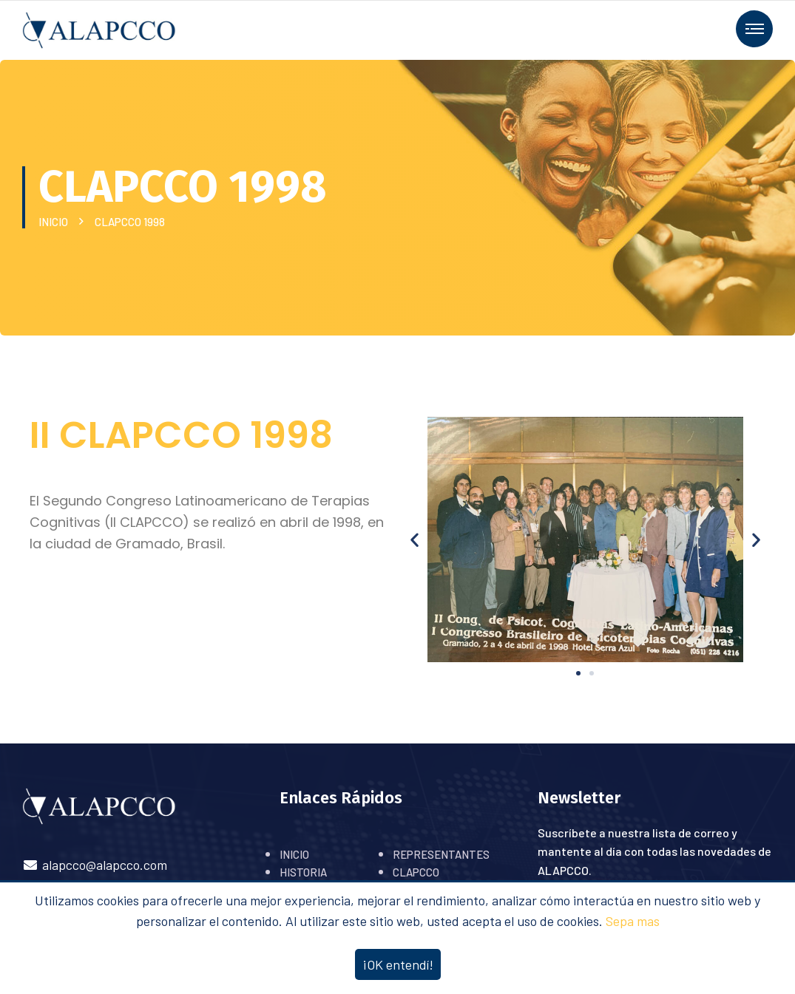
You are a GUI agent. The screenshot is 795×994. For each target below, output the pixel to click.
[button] (578, 673)
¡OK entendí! (397, 964)
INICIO (55, 221)
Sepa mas (633, 921)
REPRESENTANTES (441, 854)
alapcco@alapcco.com (94, 865)
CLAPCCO (416, 872)
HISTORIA (303, 872)
